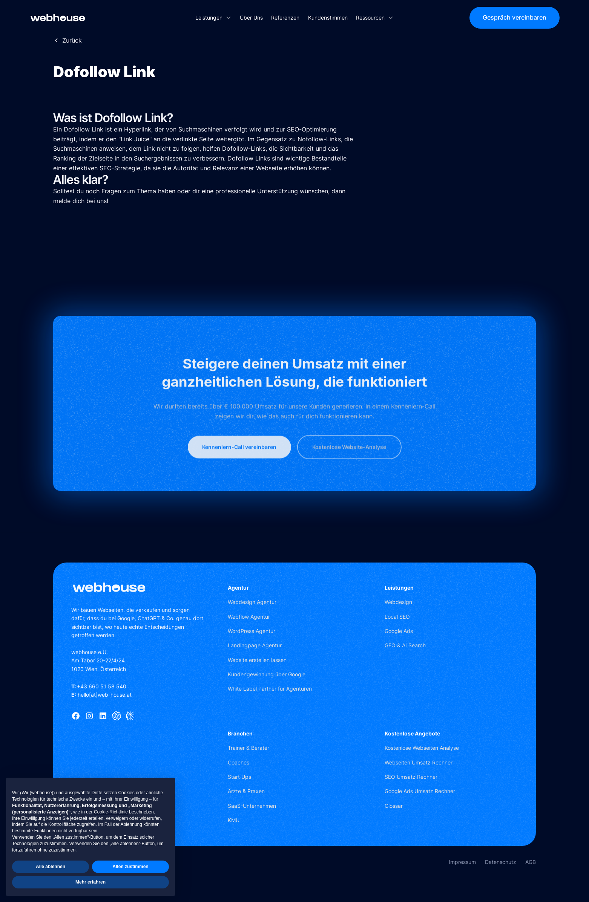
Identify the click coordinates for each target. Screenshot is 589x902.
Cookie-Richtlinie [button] (111, 812)
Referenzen (285, 17)
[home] (84, 17)
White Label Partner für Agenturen (270, 688)
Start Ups (239, 777)
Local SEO (397, 616)
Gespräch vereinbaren (514, 17)
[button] (213, 17)
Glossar (394, 806)
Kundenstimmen (328, 17)
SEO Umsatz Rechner (411, 777)
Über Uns (251, 17)
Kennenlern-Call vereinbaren (239, 468)
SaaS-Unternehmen (252, 806)
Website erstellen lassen (257, 660)
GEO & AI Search (405, 645)
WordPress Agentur (251, 631)
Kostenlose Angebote (412, 733)
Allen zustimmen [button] (130, 866)
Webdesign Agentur (252, 602)
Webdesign (398, 602)
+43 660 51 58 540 (98, 686)
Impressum (462, 862)
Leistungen (399, 587)
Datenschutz (500, 862)
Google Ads (399, 631)
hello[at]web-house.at (101, 694)
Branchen (240, 733)
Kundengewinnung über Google (266, 674)
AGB (530, 862)
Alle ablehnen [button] (50, 866)
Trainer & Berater (248, 748)
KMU (233, 820)
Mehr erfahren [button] (90, 882)
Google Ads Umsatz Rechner (420, 791)
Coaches (238, 762)
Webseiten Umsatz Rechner (418, 762)
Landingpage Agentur (255, 645)
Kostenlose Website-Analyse (349, 468)
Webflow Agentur (249, 616)
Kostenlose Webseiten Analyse (422, 748)
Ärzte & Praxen (246, 791)
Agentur (238, 587)
